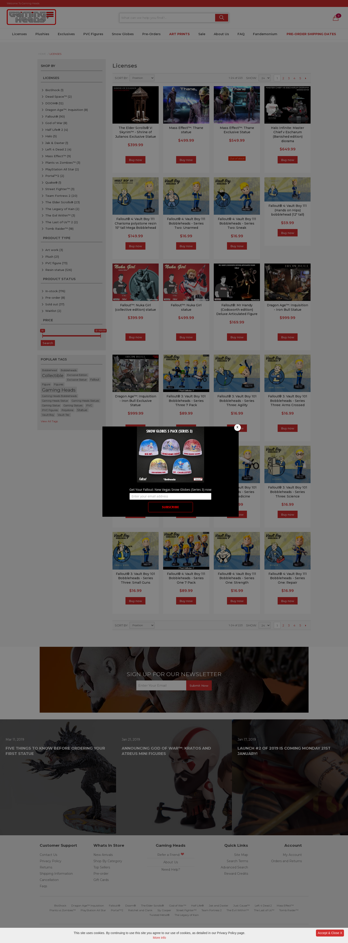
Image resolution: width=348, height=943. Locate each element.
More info (159, 937)
